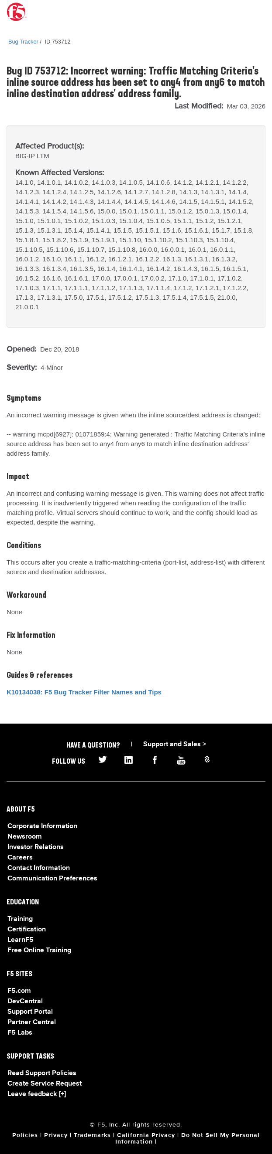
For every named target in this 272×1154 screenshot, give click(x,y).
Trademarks (92, 1135)
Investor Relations (35, 847)
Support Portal (30, 1011)
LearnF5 (20, 940)
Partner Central (31, 1022)
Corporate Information (42, 826)
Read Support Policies (41, 1073)
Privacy (56, 1135)
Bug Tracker (23, 41)
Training (20, 919)
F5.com (19, 991)
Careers (20, 857)
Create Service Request (44, 1083)
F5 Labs (19, 1032)
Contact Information (38, 868)
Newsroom (24, 836)
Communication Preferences (52, 878)
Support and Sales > (174, 744)
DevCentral (25, 1001)
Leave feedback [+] (36, 1094)
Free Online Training (39, 950)
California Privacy (146, 1135)
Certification (26, 929)
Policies (25, 1135)
